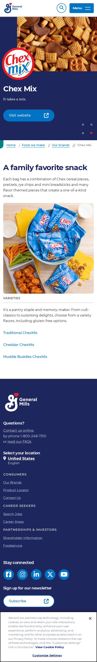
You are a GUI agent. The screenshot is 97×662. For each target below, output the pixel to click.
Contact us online (18, 431)
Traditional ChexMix (20, 333)
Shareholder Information (22, 538)
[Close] (90, 619)
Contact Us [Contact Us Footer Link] (12, 498)
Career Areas (13, 522)
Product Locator (16, 490)
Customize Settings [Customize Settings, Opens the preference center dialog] (47, 656)
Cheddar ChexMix (18, 345)
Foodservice (12, 546)
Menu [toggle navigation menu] (82, 8)
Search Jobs (12, 514)
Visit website (20, 115)
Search (61, 8)
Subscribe (17, 601)
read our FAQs (19, 442)
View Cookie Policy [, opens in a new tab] (49, 648)
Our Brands (12, 482)
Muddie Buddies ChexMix (25, 357)
